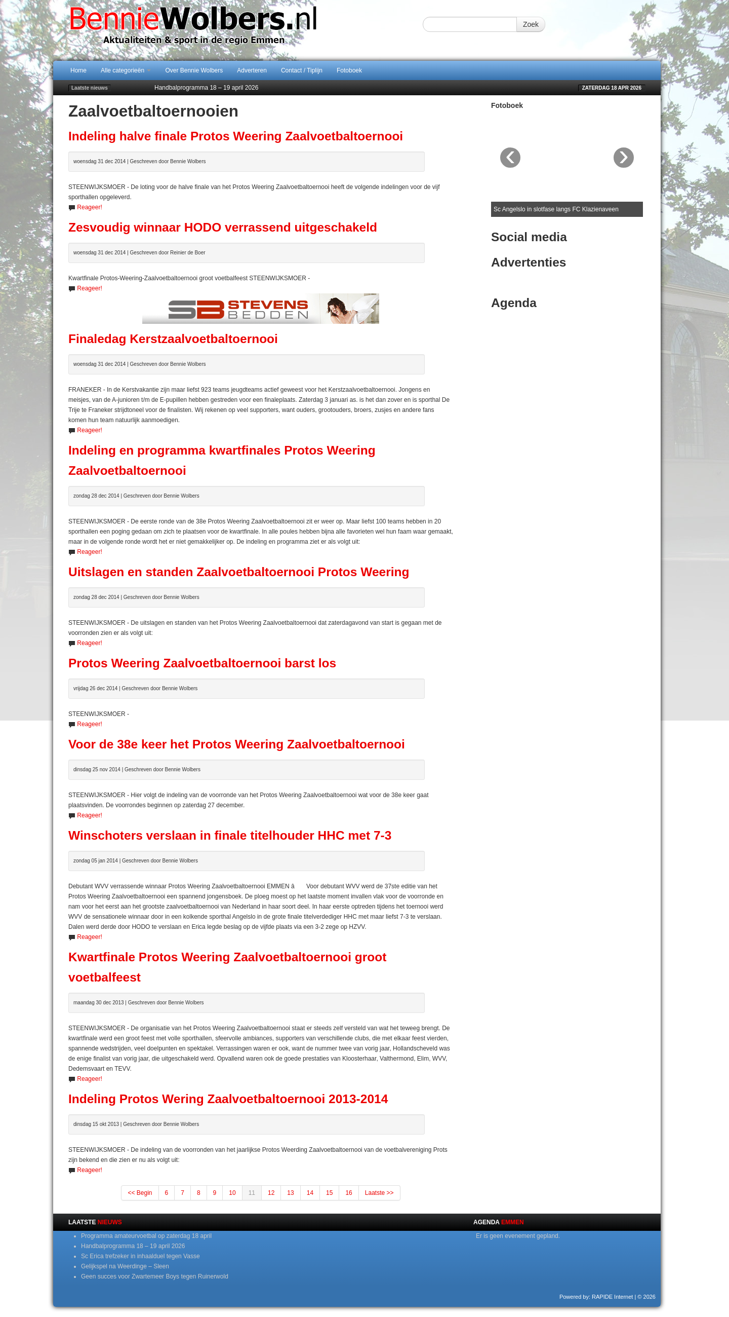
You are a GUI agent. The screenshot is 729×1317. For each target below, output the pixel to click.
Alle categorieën (126, 70)
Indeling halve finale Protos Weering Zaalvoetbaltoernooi (235, 136)
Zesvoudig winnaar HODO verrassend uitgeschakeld (222, 227)
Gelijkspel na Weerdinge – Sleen (125, 1266)
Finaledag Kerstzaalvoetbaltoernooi (173, 339)
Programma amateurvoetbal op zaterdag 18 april (146, 1235)
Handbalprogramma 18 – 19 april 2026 (206, 87)
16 (348, 1192)
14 (310, 1192)
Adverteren (252, 70)
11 (252, 1192)
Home (78, 70)
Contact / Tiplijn (301, 70)
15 (329, 1192)
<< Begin (140, 1192)
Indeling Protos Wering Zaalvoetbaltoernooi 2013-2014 (228, 1099)
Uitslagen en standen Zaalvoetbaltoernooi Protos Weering (238, 572)
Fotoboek (349, 70)
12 (271, 1192)
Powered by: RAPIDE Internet (596, 1297)
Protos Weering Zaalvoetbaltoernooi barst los (202, 663)
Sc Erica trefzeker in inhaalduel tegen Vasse (140, 1256)
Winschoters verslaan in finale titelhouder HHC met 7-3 (229, 835)
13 (290, 1192)
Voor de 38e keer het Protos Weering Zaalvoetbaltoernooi (236, 744)
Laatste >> (379, 1192)
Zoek (531, 24)
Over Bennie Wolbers (194, 70)
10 (232, 1192)
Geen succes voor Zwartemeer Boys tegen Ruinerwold (154, 1276)
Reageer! (89, 207)
